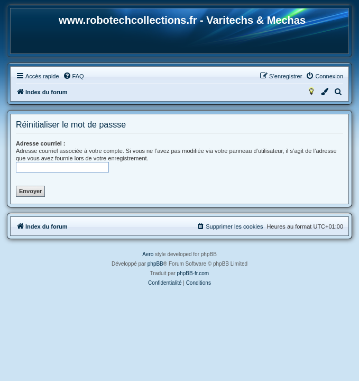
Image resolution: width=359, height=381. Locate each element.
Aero (147, 254)
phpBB (155, 264)
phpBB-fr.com (193, 273)
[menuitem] (73, 76)
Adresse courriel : (41, 143)
